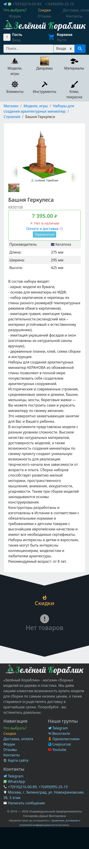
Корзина (64, 34)
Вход (16, 39)
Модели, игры (36, 105)
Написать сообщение (26, 803)
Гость (17, 34)
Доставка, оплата (18, 738)
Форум (9, 744)
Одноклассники (64, 738)
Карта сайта (15, 760)
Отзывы (10, 749)
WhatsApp (14, 781)
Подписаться (44, 234)
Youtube (57, 749)
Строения (12, 116)
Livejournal (59, 744)
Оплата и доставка (44, 228)
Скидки (9, 733)
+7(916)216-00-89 (26, 4)
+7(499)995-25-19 (59, 4)
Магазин (11, 105)
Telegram (58, 728)
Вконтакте (59, 733)
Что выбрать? (15, 728)
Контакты (11, 755)
